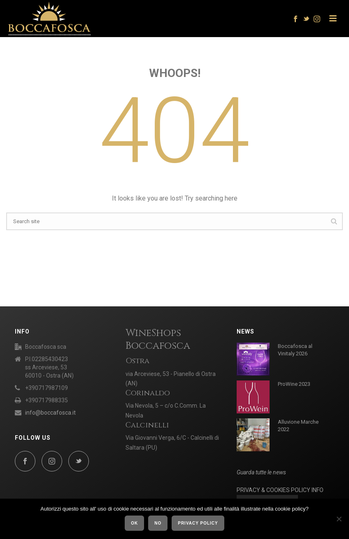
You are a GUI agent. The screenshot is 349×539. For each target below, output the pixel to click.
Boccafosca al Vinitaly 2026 (295, 350)
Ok (134, 523)
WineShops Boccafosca (158, 339)
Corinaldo (148, 393)
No (157, 523)
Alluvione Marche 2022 (298, 425)
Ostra (137, 361)
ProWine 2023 (294, 384)
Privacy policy (198, 523)
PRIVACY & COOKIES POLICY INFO (280, 490)
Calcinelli (147, 425)
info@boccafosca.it (50, 412)
